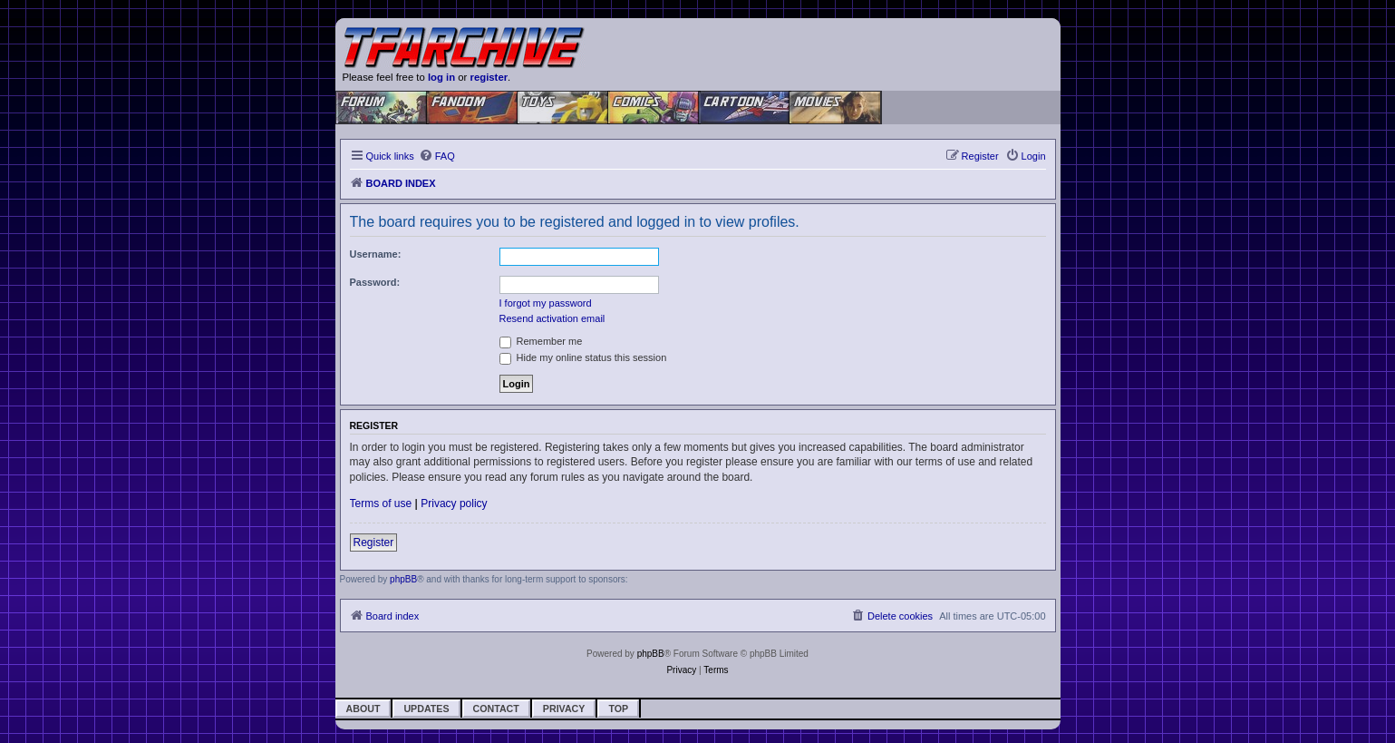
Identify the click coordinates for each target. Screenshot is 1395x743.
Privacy (564, 708)
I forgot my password (545, 303)
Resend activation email (552, 318)
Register (374, 542)
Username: (376, 254)
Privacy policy (454, 503)
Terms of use (381, 503)
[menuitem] (437, 156)
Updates (426, 708)
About (363, 708)
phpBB (403, 579)
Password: (375, 282)
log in (441, 77)
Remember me (541, 341)
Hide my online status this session (583, 357)
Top (618, 708)
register (489, 77)
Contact (496, 708)
